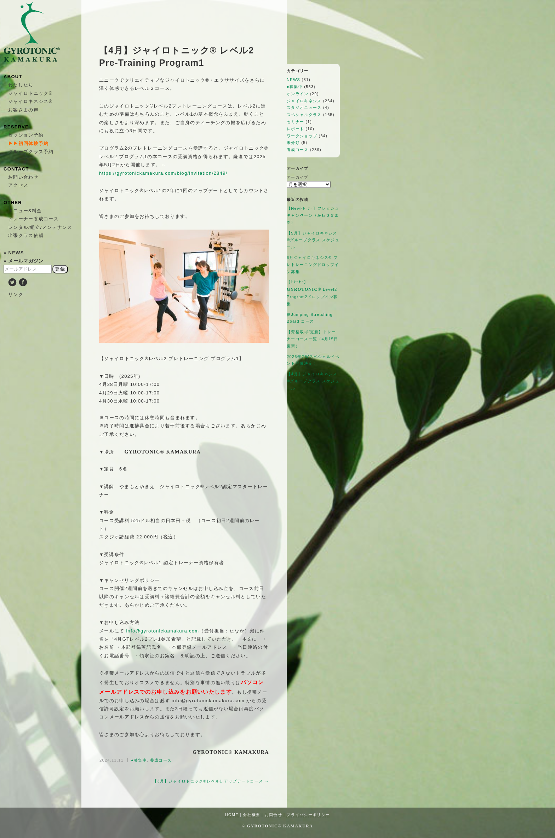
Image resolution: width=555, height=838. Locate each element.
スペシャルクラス (304, 114)
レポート (295, 129)
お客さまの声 (23, 109)
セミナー (295, 122)
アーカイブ (298, 177)
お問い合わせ (23, 177)
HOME (232, 815)
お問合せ (273, 815)
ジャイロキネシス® (30, 101)
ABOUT (13, 76)
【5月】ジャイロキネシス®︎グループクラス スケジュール (313, 240)
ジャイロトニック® (30, 93)
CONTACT (16, 169)
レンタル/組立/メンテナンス (40, 227)
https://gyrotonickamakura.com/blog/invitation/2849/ (163, 173)
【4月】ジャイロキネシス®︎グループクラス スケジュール (313, 381)
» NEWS (14, 252)
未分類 (293, 142)
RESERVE (16, 126)
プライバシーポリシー (308, 815)
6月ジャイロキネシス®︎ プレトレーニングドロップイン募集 (313, 264)
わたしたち (21, 84)
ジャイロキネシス (304, 101)
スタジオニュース (304, 107)
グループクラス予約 (31, 151)
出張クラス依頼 (26, 235)
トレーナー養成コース (33, 218)
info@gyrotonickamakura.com (162, 631)
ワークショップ (302, 136)
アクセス (18, 185)
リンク (15, 294)
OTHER (13, 202)
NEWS (293, 79)
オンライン (298, 94)
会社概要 (251, 815)
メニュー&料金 (25, 210)
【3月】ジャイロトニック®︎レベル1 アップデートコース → (211, 781)
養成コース (161, 760)
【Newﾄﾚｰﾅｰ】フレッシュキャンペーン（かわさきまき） (313, 215)
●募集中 (139, 760)
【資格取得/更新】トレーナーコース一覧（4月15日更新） (312, 339)
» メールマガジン (24, 261)
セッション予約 (26, 135)
